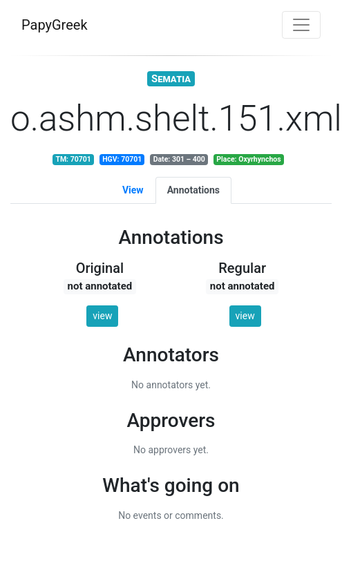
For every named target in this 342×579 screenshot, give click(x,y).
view (102, 315)
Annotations (193, 190)
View (133, 190)
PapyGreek (54, 25)
